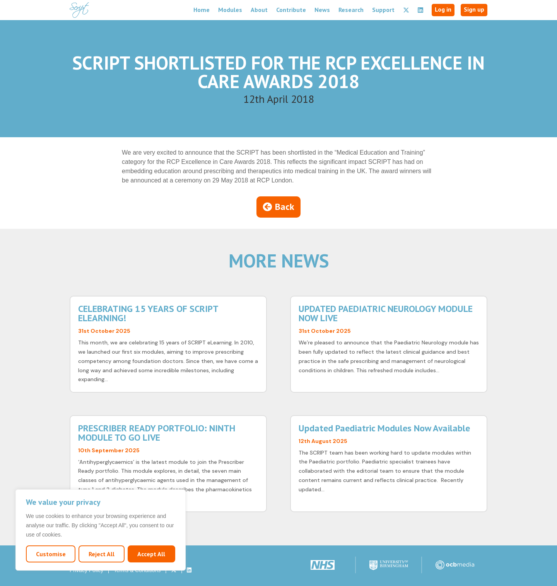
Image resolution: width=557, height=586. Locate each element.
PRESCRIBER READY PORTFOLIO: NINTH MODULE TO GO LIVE (156, 432)
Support (383, 10)
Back (284, 207)
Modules (230, 10)
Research (351, 10)
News (322, 10)
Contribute (291, 10)
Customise (51, 554)
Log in (443, 9)
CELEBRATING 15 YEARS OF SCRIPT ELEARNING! (148, 313)
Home (201, 10)
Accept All (151, 554)
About (259, 10)
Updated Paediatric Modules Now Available (384, 428)
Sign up (474, 9)
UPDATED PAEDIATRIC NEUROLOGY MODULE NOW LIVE (386, 313)
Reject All (101, 554)
